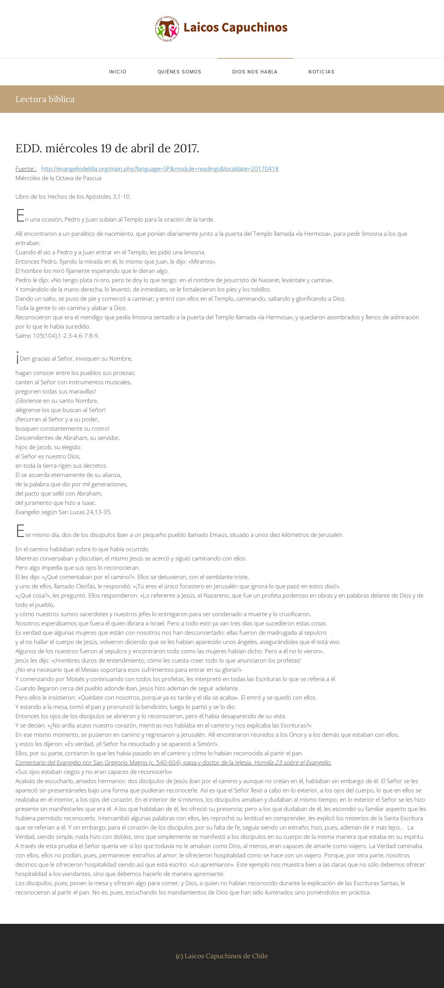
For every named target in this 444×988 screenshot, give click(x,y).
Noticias (321, 71)
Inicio (118, 71)
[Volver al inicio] (222, 29)
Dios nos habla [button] (255, 71)
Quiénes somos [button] (180, 71)
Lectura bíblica (45, 99)
